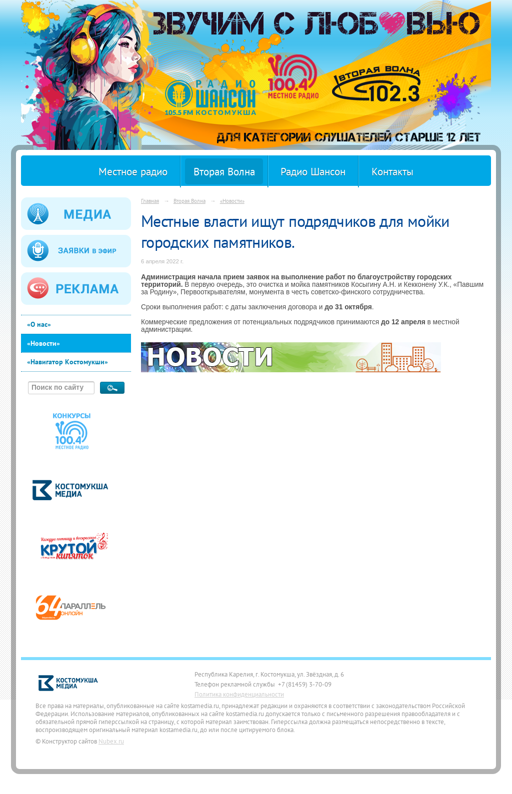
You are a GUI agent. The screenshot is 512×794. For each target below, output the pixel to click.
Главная (150, 200)
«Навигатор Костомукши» (67, 361)
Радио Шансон (313, 171)
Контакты (393, 171)
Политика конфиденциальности (239, 694)
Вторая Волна (224, 171)
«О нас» (39, 324)
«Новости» (43, 343)
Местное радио (133, 171)
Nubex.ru (111, 741)
